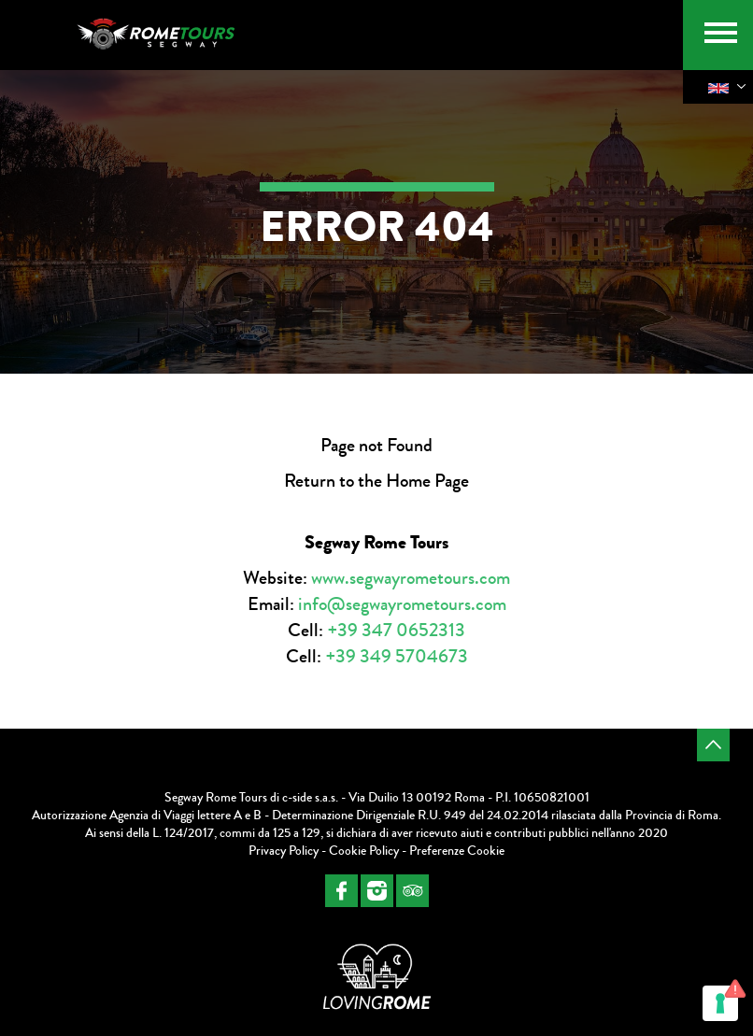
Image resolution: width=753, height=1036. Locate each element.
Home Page (427, 480)
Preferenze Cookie (456, 851)
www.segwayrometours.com (410, 577)
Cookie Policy (364, 851)
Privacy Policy (284, 851)
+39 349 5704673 (396, 656)
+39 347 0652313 (396, 630)
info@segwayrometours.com (402, 603)
